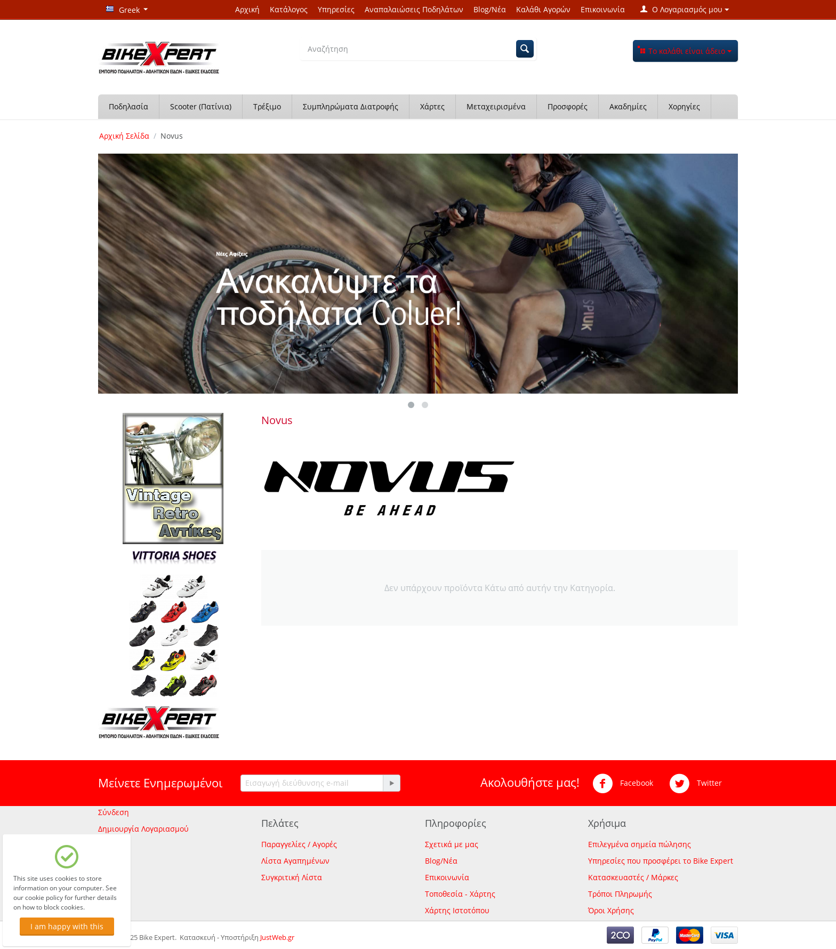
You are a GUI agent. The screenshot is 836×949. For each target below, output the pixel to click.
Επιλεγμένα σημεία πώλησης (639, 844)
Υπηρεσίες (336, 9)
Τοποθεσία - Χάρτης (460, 894)
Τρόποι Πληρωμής (620, 894)
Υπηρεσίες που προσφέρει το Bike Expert (660, 861)
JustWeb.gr (277, 937)
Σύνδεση (113, 812)
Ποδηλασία (128, 106)
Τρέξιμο (267, 106)
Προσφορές (568, 106)
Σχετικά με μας (451, 844)
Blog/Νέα (489, 9)
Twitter (695, 783)
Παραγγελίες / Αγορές (299, 844)
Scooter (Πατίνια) (200, 106)
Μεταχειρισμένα (496, 106)
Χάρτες (432, 106)
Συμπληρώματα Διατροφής (350, 106)
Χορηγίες (684, 106)
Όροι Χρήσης (611, 910)
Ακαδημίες (628, 106)
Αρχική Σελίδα (124, 136)
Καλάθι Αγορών (543, 9)
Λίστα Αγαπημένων (295, 861)
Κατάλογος (289, 9)
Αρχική (247, 9)
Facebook (622, 783)
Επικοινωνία (603, 9)
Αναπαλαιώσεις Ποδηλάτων (414, 9)
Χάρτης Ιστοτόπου (457, 910)
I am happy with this (66, 926)
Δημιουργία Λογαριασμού (143, 829)
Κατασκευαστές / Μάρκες (633, 877)
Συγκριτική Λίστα (291, 877)
